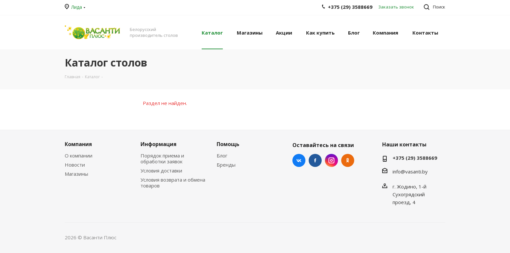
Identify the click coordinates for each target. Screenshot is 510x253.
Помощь (228, 144)
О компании (78, 155)
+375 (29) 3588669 (415, 158)
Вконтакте (298, 160)
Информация (159, 144)
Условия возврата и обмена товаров (173, 182)
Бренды (226, 164)
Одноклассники (347, 160)
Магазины (76, 174)
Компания (78, 144)
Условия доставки (161, 170)
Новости (75, 164)
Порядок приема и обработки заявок (162, 158)
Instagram (331, 160)
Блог (222, 155)
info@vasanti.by (410, 171)
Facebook (315, 160)
